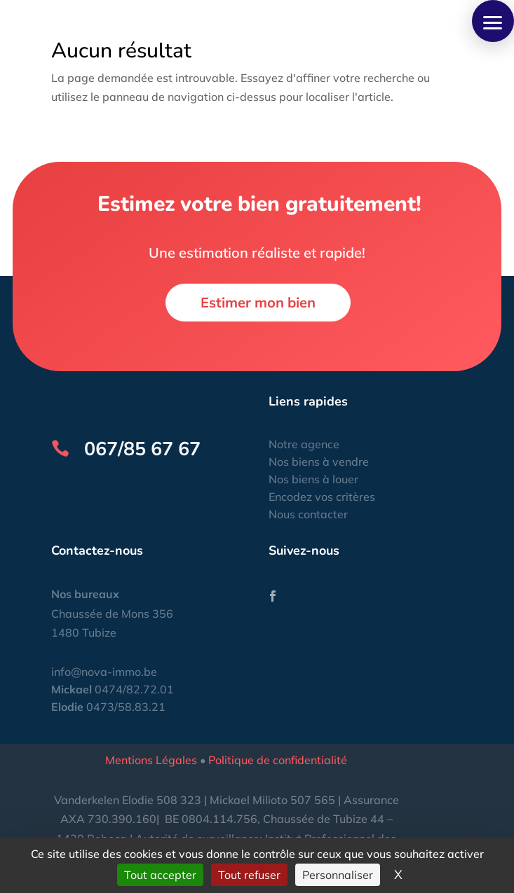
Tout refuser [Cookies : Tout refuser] (249, 875)
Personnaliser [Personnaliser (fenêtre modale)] (337, 875)
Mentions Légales (151, 760)
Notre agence (304, 444)
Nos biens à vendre (319, 462)
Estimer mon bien (258, 302)
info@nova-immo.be (104, 672)
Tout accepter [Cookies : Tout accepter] (160, 875)
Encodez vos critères (322, 497)
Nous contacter (308, 514)
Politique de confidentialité (277, 760)
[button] (493, 21)
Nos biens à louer (313, 479)
